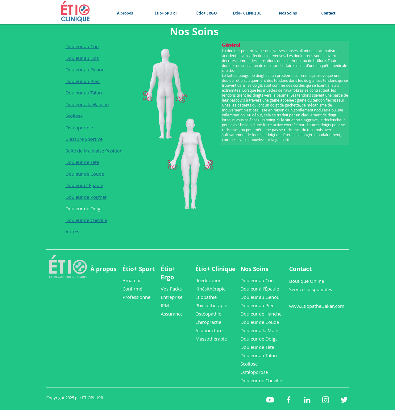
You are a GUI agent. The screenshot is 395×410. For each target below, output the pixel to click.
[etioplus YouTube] (270, 399)
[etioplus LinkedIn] (307, 399)
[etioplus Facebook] (288, 399)
